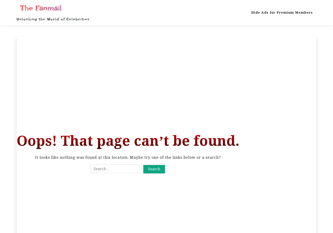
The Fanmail (41, 8)
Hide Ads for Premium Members (282, 12)
